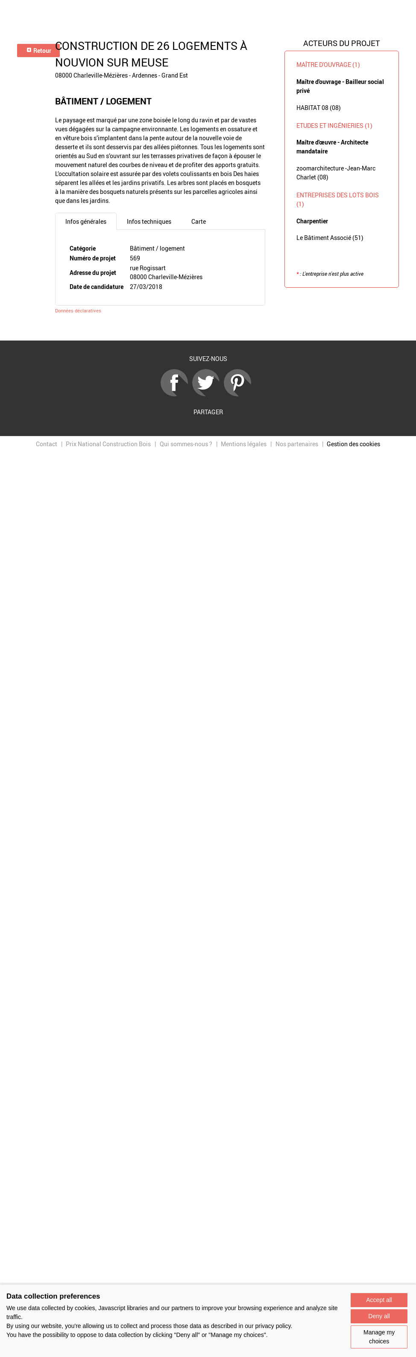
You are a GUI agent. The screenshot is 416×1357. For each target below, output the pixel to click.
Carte (198, 221)
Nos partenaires (296, 444)
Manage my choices (379, 1337)
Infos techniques (149, 221)
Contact (46, 444)
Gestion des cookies (353, 444)
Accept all (379, 1299)
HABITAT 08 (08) (318, 108)
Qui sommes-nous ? (186, 444)
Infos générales (85, 221)
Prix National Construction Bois (108, 444)
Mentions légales (244, 444)
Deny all (379, 1316)
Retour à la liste (208, 328)
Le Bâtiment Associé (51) (329, 238)
